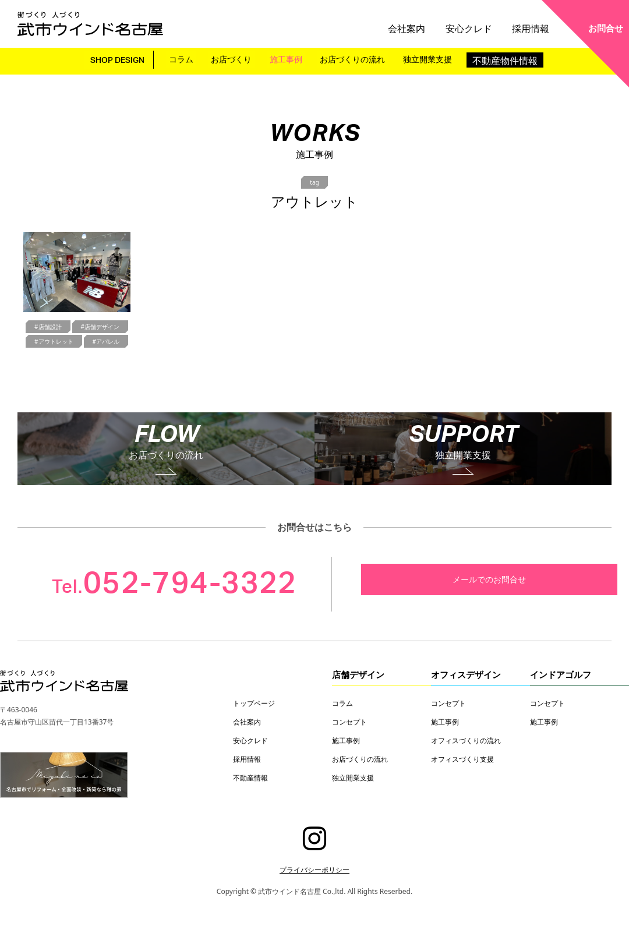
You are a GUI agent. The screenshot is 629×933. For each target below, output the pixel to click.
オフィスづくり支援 (462, 759)
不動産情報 (250, 777)
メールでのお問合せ (489, 579)
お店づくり (233, 58)
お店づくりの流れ (356, 58)
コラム (184, 58)
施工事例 (287, 58)
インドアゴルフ (560, 674)
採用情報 (535, 25)
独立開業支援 (433, 58)
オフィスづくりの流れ (466, 740)
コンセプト (349, 721)
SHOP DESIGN (115, 60)
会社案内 (433, 25)
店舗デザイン (358, 674)
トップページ (254, 703)
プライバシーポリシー (314, 869)
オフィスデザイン (466, 674)
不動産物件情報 (512, 58)
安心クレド (485, 25)
